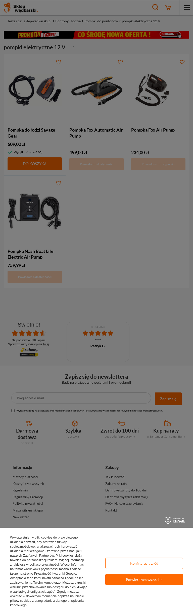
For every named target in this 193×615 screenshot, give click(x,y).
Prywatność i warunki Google (55, 573)
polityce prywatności (44, 564)
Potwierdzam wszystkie (144, 579)
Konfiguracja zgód (144, 563)
